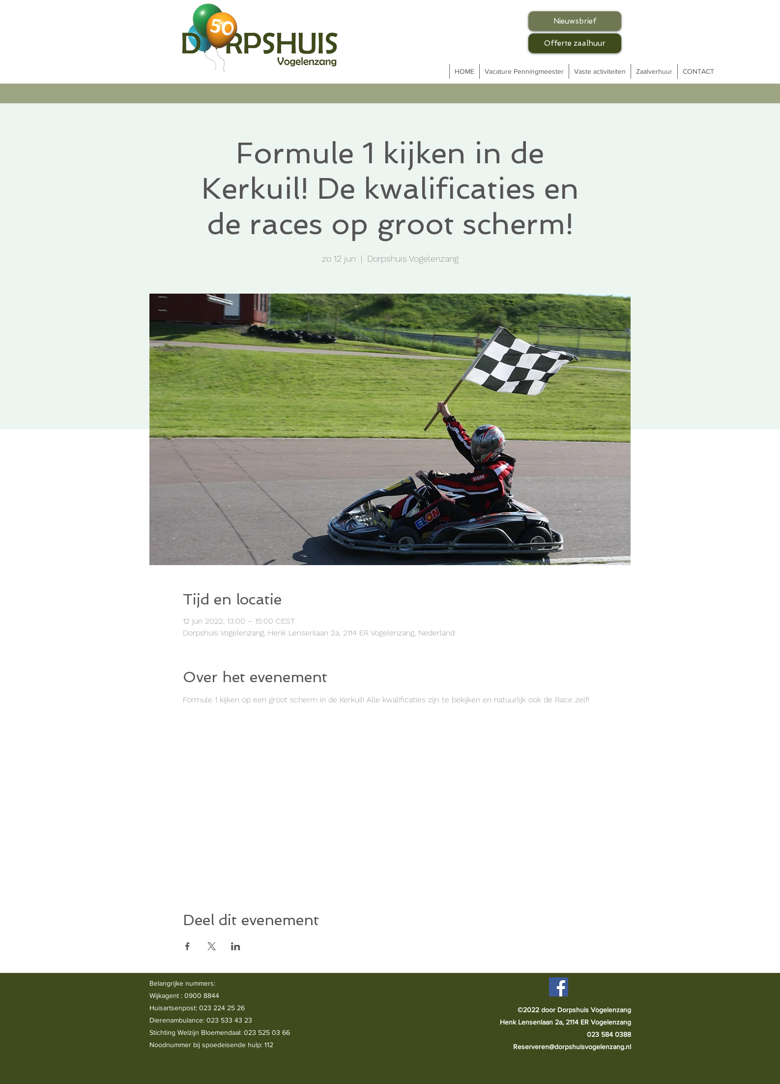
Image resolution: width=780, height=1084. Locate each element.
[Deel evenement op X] (211, 946)
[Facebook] (558, 986)
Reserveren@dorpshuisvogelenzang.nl (572, 1047)
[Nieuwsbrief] (574, 21)
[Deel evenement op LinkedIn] (235, 946)
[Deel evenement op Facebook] (187, 946)
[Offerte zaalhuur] (574, 43)
